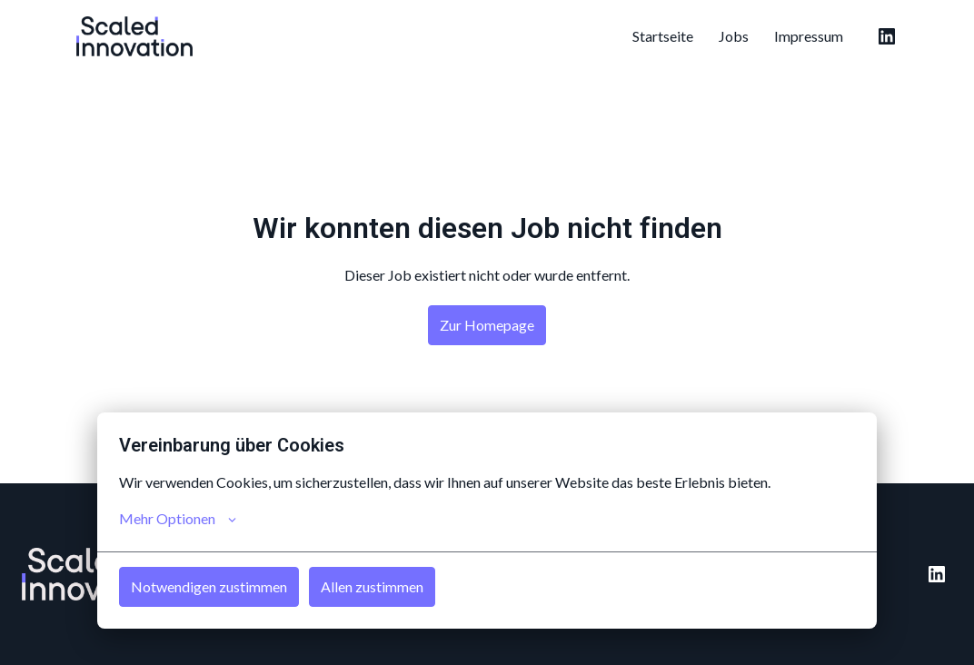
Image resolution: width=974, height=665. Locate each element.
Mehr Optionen (177, 519)
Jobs (734, 36)
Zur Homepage (487, 324)
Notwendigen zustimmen (209, 586)
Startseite (662, 36)
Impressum (808, 36)
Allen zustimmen (372, 586)
